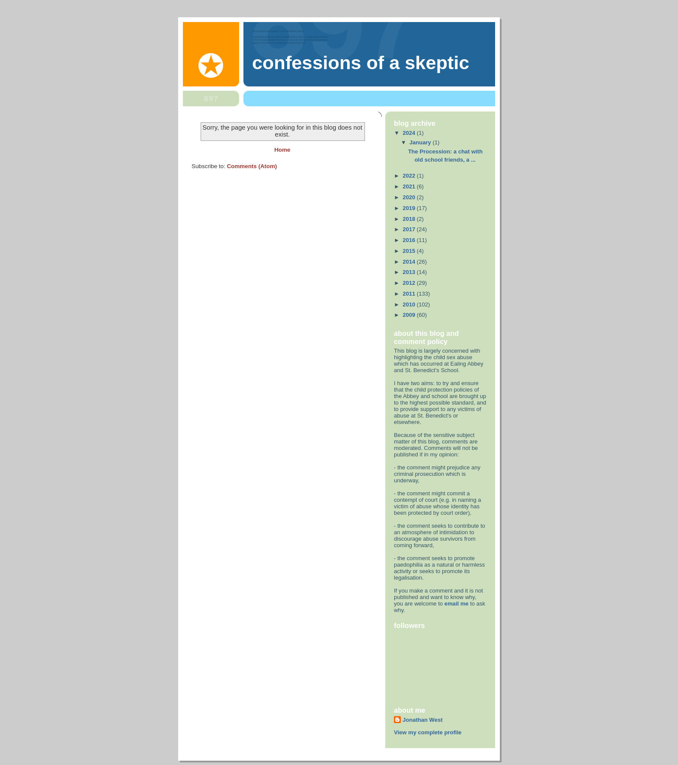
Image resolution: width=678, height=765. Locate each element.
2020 (410, 197)
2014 (410, 261)
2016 (410, 240)
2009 (410, 315)
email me (457, 603)
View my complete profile (427, 732)
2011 (410, 293)
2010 (410, 304)
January (421, 142)
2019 (410, 208)
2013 (410, 272)
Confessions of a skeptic (360, 62)
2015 (410, 251)
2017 (410, 229)
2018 (410, 219)
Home (282, 150)
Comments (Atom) (252, 166)
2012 (410, 283)
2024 (410, 133)
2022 (410, 175)
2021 (410, 186)
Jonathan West (423, 720)
